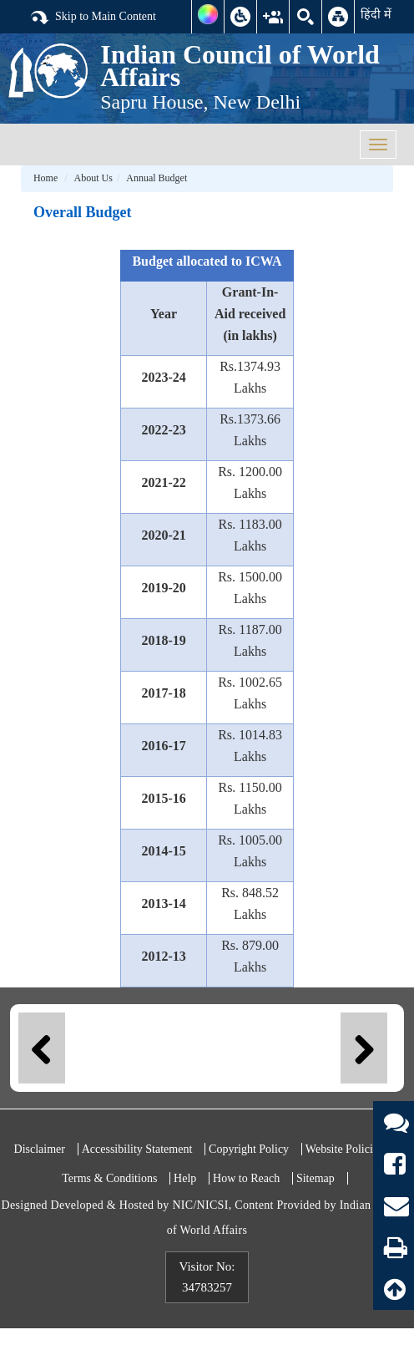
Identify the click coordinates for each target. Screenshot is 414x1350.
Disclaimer (39, 1149)
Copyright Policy (249, 1149)
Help (185, 1178)
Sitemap (315, 1178)
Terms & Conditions (109, 1178)
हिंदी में (376, 14)
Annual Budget (156, 178)
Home (45, 178)
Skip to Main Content (92, 18)
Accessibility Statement (137, 1149)
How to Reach (246, 1178)
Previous (41, 1048)
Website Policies (344, 1149)
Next (364, 1048)
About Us (93, 178)
